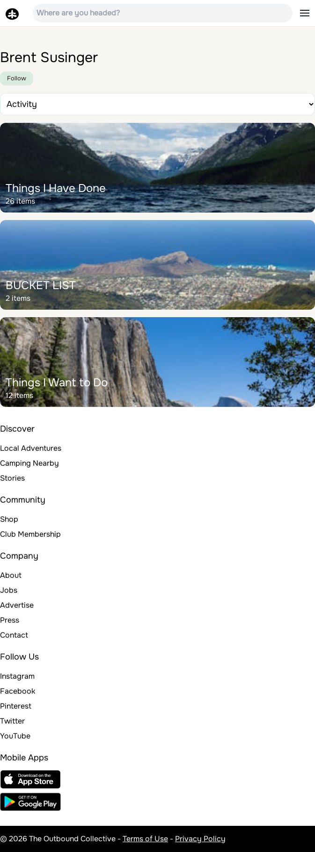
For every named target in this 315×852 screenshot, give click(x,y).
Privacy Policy (200, 839)
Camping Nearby (29, 463)
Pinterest (15, 706)
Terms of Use (145, 839)
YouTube (15, 736)
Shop (9, 519)
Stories (12, 478)
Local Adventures (30, 448)
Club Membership (30, 534)
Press (9, 620)
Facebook (17, 691)
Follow (16, 78)
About (11, 575)
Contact (14, 635)
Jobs (8, 590)
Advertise (17, 605)
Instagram (17, 676)
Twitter (12, 721)
